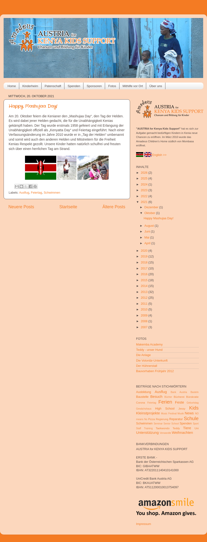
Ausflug (24, 192)
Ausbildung (143, 392)
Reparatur (176, 419)
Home (11, 86)
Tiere (187, 428)
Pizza (151, 419)
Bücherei (179, 396)
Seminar (158, 423)
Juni (147, 231)
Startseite (68, 206)
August (149, 225)
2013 (144, 292)
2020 (144, 250)
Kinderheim (30, 86)
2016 (144, 274)
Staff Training (144, 428)
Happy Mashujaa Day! (33, 106)
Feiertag (36, 192)
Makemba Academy (149, 344)
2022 (144, 196)
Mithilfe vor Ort (133, 86)
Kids (194, 408)
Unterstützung (147, 432)
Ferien (165, 402)
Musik (180, 413)
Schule (191, 418)
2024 (144, 184)
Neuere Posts (21, 206)
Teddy (176, 428)
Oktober (150, 213)
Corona (140, 402)
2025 (144, 178)
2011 (144, 303)
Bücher (168, 397)
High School (165, 408)
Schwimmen (52, 192)
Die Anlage (143, 355)
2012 (144, 297)
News (189, 413)
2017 (144, 268)
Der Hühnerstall (146, 366)
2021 (144, 202)
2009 (144, 315)
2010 (144, 309)
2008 (144, 321)
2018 (144, 262)
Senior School (171, 423)
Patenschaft (53, 86)
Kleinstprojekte (148, 413)
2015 (144, 280)
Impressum (143, 524)
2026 (144, 172)
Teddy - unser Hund (149, 349)
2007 (144, 327)
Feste (179, 402)
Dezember (151, 207)
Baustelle (142, 397)
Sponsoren (94, 86)
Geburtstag (193, 402)
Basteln (194, 392)
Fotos (112, 86)
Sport (196, 423)
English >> (159, 155)
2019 (144, 256)
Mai (147, 237)
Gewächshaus (143, 408)
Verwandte (165, 433)
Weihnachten (182, 432)
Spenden (74, 86)
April (147, 243)
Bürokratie (192, 396)
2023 (144, 190)
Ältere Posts (113, 206)
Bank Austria (179, 392)
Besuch (156, 396)
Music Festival (169, 413)
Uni (196, 428)
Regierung (162, 419)
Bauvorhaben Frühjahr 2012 (155, 371)
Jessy (181, 408)
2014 (144, 286)
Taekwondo (162, 428)
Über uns (155, 86)
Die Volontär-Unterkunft (152, 360)
